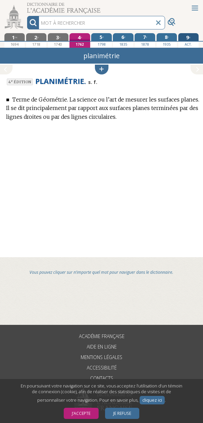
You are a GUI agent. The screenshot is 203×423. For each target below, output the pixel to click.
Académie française (101, 336)
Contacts (101, 378)
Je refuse (122, 413)
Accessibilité (102, 367)
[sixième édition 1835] (123, 40)
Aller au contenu (26, 5)
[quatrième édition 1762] (79, 40)
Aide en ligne (102, 346)
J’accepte (81, 413)
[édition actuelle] (188, 40)
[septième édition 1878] (145, 40)
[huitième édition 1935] (167, 40)
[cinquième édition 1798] (101, 40)
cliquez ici (152, 400)
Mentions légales (101, 357)
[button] (101, 69)
